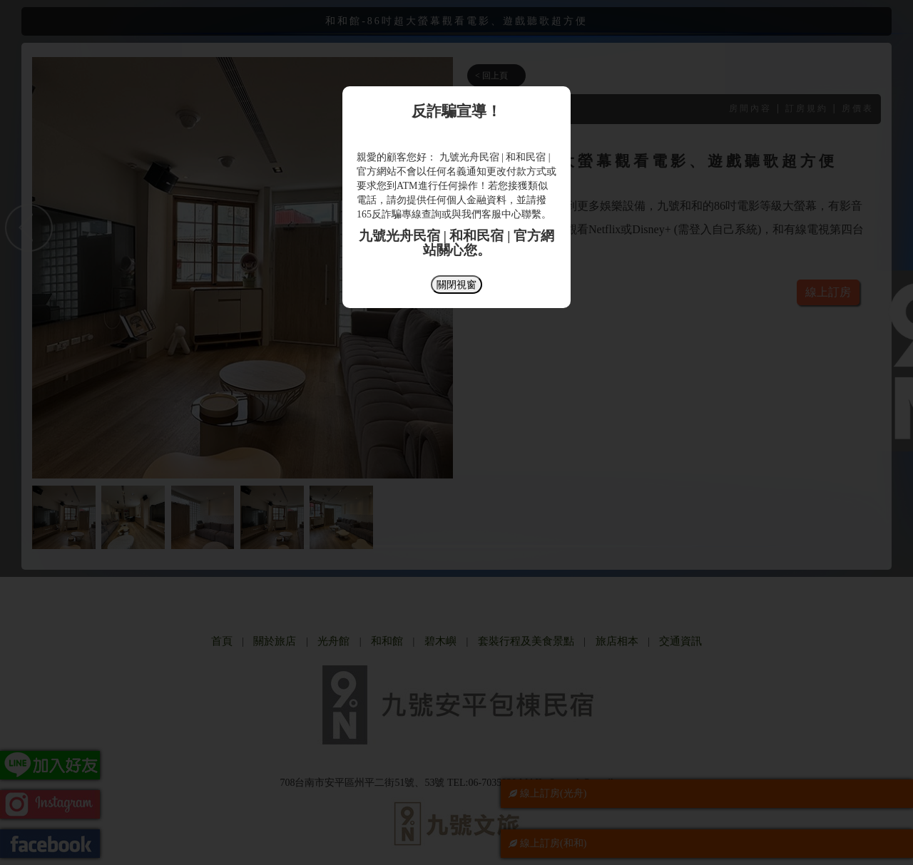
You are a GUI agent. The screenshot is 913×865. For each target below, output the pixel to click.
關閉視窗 (456, 284)
